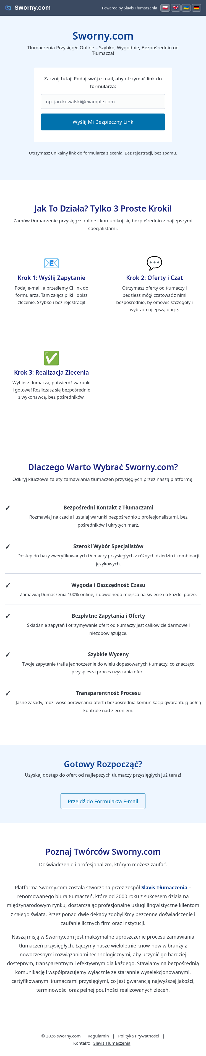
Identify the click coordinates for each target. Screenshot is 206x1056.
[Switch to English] (175, 8)
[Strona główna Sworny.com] (28, 8)
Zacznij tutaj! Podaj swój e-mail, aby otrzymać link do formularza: (103, 82)
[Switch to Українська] (186, 8)
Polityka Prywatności (138, 1036)
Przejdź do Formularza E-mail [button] (103, 801)
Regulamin (98, 1036)
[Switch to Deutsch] (196, 8)
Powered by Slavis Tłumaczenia (128, 8)
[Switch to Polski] (164, 8)
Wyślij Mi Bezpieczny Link (103, 121)
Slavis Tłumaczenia (112, 1043)
